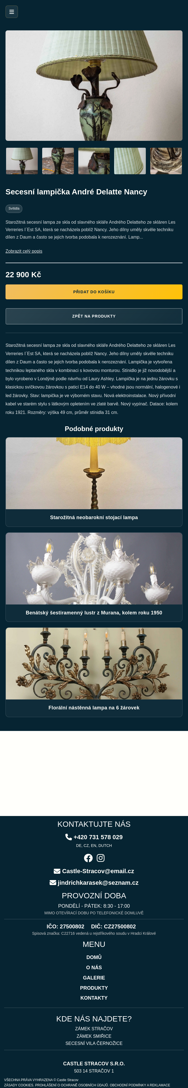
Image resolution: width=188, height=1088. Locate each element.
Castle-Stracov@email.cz (98, 871)
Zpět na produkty (94, 316)
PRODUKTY (94, 988)
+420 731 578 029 (98, 837)
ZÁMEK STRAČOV (94, 1028)
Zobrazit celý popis (24, 251)
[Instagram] (100, 859)
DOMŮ (93, 957)
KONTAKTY (94, 998)
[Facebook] (88, 859)
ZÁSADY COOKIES (18, 1085)
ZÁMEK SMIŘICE (94, 1036)
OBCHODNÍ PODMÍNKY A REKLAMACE (140, 1085)
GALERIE (94, 978)
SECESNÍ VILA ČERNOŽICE (93, 1043)
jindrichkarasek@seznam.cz (98, 882)
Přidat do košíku (94, 292)
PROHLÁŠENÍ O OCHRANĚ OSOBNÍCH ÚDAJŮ (71, 1085)
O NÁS (94, 967)
